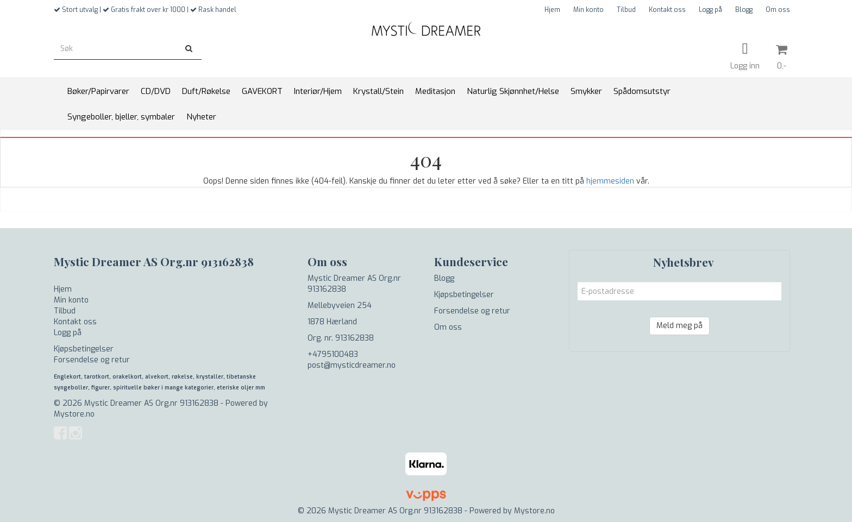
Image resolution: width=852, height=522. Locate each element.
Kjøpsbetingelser (84, 349)
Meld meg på (679, 325)
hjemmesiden (610, 181)
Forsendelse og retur (92, 360)
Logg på (710, 9)
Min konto (588, 9)
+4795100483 (333, 354)
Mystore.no (74, 414)
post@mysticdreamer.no (352, 365)
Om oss (778, 9)
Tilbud (626, 9)
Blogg (744, 9)
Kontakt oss (667, 9)
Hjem (552, 9)
